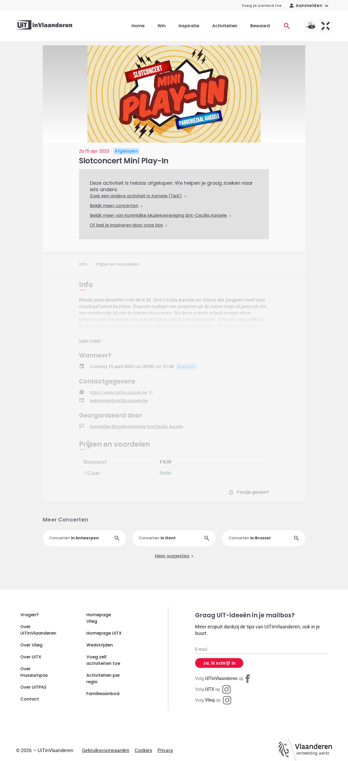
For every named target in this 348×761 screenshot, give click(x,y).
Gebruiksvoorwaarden (105, 750)
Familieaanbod (102, 694)
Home (138, 26)
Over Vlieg (31, 645)
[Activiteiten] (287, 26)
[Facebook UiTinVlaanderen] (223, 678)
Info (83, 264)
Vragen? (29, 615)
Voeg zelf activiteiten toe (103, 660)
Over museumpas (34, 672)
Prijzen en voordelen (117, 264)
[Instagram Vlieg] (213, 700)
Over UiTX (30, 657)
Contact (29, 699)
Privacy (165, 750)
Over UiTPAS (33, 687)
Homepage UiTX (104, 633)
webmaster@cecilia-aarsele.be (118, 400)
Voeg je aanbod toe (262, 5)
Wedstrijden (99, 645)
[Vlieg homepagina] (310, 25)
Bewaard (260, 26)
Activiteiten (224, 26)
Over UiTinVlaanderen (38, 630)
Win (161, 26)
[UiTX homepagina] (325, 25)
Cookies (143, 750)
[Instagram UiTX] (213, 689)
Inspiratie (189, 26)
